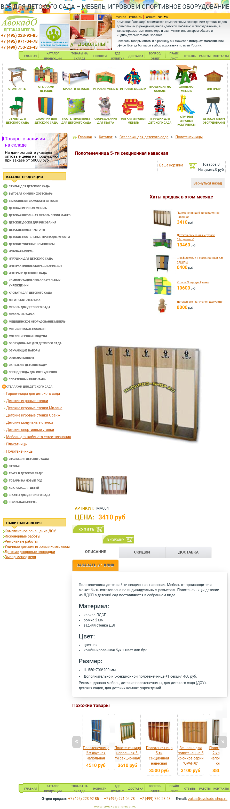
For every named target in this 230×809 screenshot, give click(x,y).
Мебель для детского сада (29, 307)
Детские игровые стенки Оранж (33, 415)
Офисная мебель (22, 357)
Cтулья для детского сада (29, 186)
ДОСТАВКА (136, 56)
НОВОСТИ (100, 56)
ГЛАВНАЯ (30, 56)
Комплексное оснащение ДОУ (30, 531)
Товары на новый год (25, 480)
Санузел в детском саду (28, 365)
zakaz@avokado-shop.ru (207, 799)
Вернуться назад (208, 183)
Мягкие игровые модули (28, 336)
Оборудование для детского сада (35, 343)
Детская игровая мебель (28, 208)
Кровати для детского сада (30, 292)
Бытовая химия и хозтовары (31, 193)
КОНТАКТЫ (221, 56)
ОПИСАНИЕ (95, 551)
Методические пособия (27, 329)
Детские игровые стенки (27, 401)
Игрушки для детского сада (31, 258)
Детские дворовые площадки (30, 552)
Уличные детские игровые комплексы (37, 546)
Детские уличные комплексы (32, 244)
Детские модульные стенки (29, 422)
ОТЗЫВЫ (190, 56)
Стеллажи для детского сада (29, 386)
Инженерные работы (22, 536)
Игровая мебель (21, 251)
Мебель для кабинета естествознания (38, 437)
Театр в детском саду (26, 473)
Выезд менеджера (20, 557)
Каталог (106, 137)
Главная (85, 137)
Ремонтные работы (21, 541)
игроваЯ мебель (105, 89)
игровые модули (133, 89)
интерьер (214, 89)
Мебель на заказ (22, 314)
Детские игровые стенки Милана (34, 408)
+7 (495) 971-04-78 (19, 41)
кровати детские (76, 89)
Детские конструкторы (27, 229)
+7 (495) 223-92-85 (19, 35)
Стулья (14, 466)
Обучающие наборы (24, 350)
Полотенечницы (20, 451)
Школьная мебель (23, 502)
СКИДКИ (142, 552)
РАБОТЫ (205, 56)
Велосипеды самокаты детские (33, 201)
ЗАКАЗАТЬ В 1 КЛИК (95, 565)
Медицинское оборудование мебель (37, 321)
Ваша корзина (171, 165)
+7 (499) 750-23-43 (19, 47)
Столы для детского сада (29, 459)
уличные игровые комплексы (186, 120)
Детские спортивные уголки (30, 430)
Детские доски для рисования (32, 222)
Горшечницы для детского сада (33, 393)
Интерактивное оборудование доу (35, 266)
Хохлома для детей (24, 488)
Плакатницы (17, 444)
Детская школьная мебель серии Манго (39, 215)
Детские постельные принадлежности (39, 237)
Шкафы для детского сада (29, 495)
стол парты (17, 89)
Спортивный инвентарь (27, 379)
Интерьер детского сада (28, 273)
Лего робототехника (25, 300)
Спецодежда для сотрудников (33, 372)
